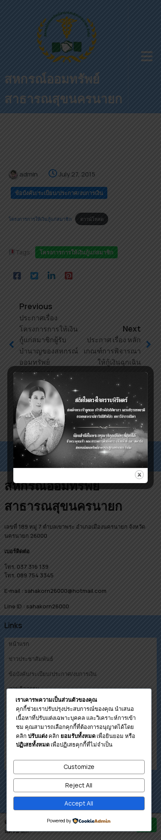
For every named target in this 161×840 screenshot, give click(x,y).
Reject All (78, 785)
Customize (79, 767)
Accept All (78, 803)
